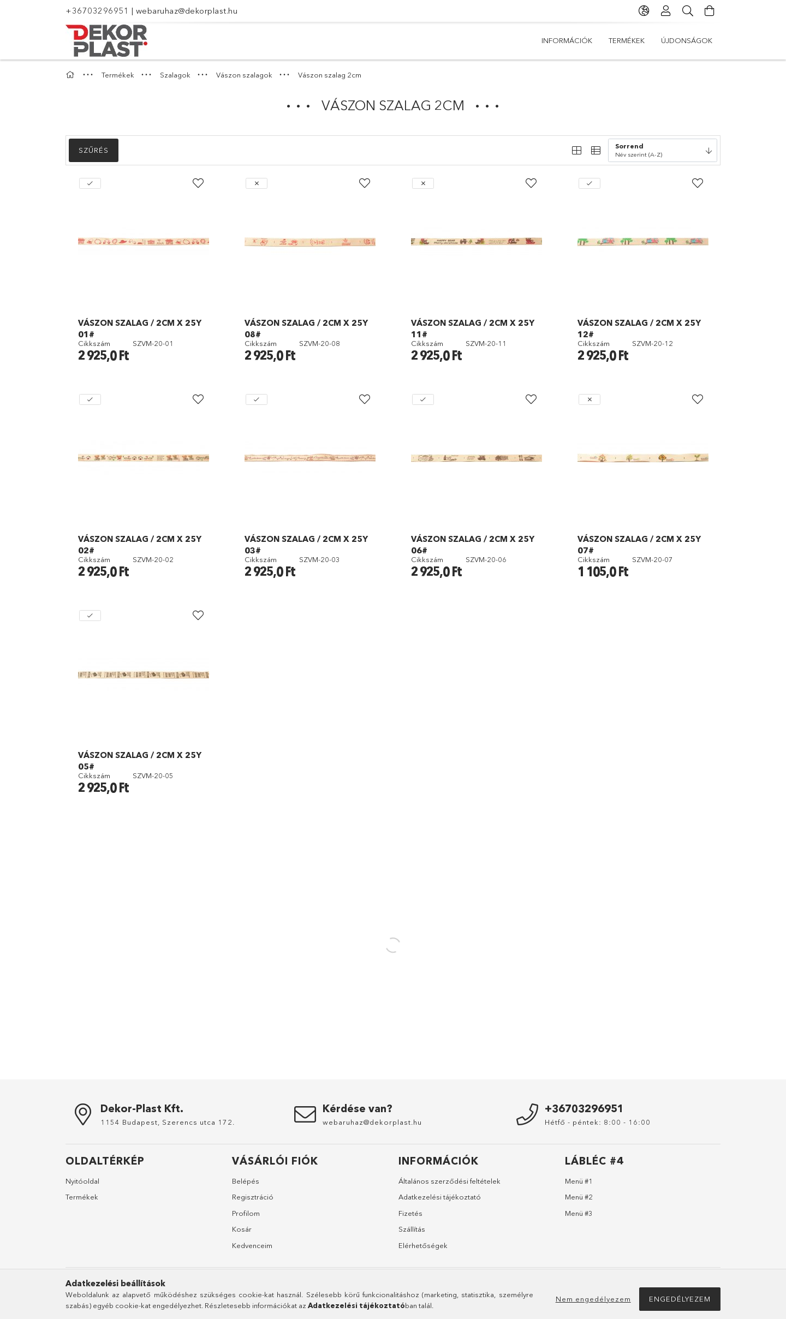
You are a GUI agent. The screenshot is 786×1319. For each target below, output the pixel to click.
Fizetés (410, 1213)
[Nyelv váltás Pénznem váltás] (644, 11)
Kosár (242, 1229)
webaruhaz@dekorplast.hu (187, 10)
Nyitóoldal (82, 1181)
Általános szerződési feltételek (449, 1181)
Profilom (246, 1213)
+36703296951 (97, 10)
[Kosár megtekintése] (709, 11)
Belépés (245, 1181)
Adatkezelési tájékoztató (439, 1196)
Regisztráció (252, 1196)
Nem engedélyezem (593, 1298)
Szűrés (94, 150)
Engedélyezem (680, 1298)
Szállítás (411, 1229)
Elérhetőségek (423, 1245)
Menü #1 (579, 1181)
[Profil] (666, 11)
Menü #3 (579, 1213)
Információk (687, 40)
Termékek (627, 40)
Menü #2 (579, 1196)
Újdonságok (567, 40)
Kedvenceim (252, 1245)
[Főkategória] (72, 74)
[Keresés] (688, 11)
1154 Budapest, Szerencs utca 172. (167, 1122)
